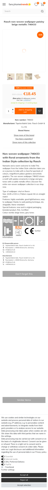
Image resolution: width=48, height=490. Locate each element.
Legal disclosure (15, 449)
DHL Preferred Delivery (14, 462)
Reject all (24, 480)
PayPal (8, 464)
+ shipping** (27, 100)
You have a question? (24, 139)
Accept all (24, 475)
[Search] (42, 11)
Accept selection (24, 485)
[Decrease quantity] (13, 112)
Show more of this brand (24, 135)
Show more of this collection (24, 142)
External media (11, 459)
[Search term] (21, 11)
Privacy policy (40, 452)
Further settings (7, 470)
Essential (9, 456)
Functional (9, 467)
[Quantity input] (8, 111)
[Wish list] (36, 4)
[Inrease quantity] (13, 109)
